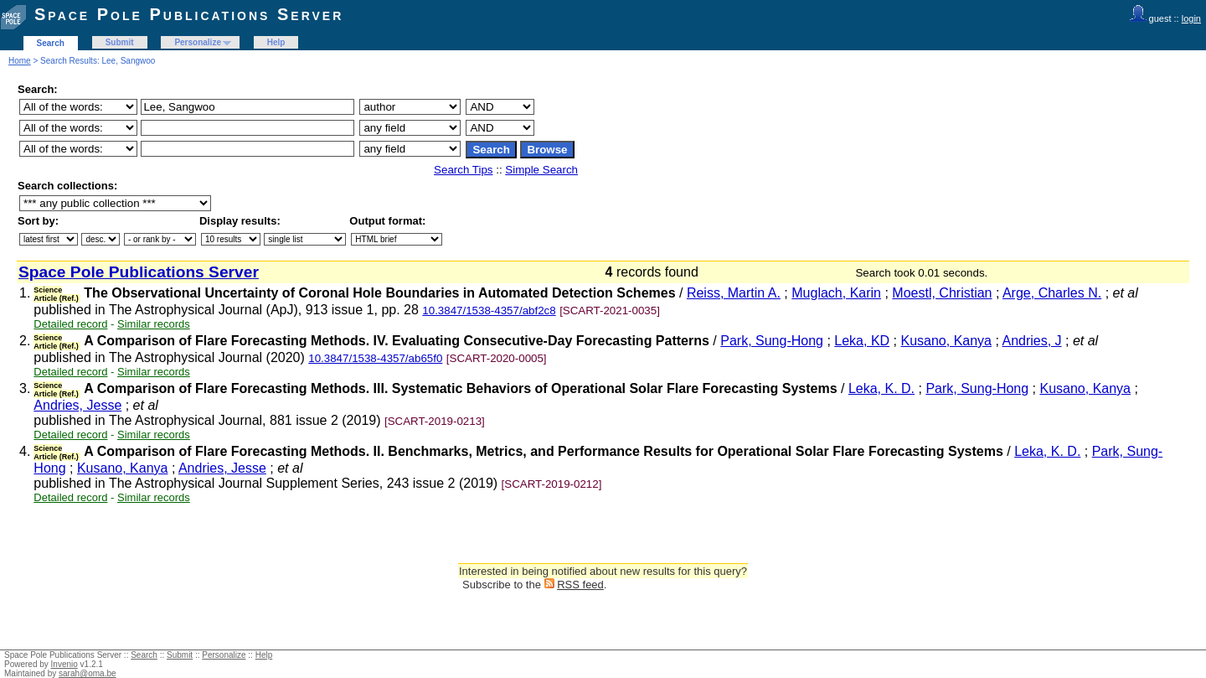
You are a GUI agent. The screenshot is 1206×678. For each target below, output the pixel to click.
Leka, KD (861, 341)
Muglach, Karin (836, 293)
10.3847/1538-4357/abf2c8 (488, 310)
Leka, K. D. (881, 388)
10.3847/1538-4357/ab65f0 (375, 358)
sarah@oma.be (87, 673)
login (1191, 18)
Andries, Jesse (77, 405)
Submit (120, 42)
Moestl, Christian (942, 293)
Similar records (153, 324)
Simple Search (541, 169)
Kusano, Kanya (946, 341)
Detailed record (70, 324)
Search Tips (463, 169)
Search (50, 43)
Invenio (64, 664)
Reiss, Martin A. (734, 293)
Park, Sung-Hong (771, 341)
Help (276, 42)
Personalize (197, 42)
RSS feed (580, 584)
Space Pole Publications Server (188, 14)
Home (19, 60)
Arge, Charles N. (1051, 293)
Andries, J (1031, 341)
